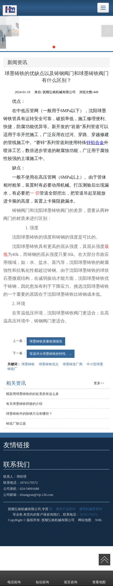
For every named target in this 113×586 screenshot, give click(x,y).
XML (98, 520)
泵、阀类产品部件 (62, 509)
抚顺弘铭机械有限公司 (58, 520)
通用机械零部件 (90, 509)
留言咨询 (70, 578)
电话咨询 (14, 578)
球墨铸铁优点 (49, 364)
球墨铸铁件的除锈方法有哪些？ (29, 414)
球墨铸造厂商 (72, 364)
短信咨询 (42, 578)
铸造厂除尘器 (16, 423)
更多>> (99, 383)
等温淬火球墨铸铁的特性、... (50, 354)
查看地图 (99, 578)
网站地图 (84, 520)
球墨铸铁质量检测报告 (45, 341)
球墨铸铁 (28, 364)
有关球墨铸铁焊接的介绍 (24, 404)
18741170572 (88, 514)
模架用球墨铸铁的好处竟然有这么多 (32, 394)
